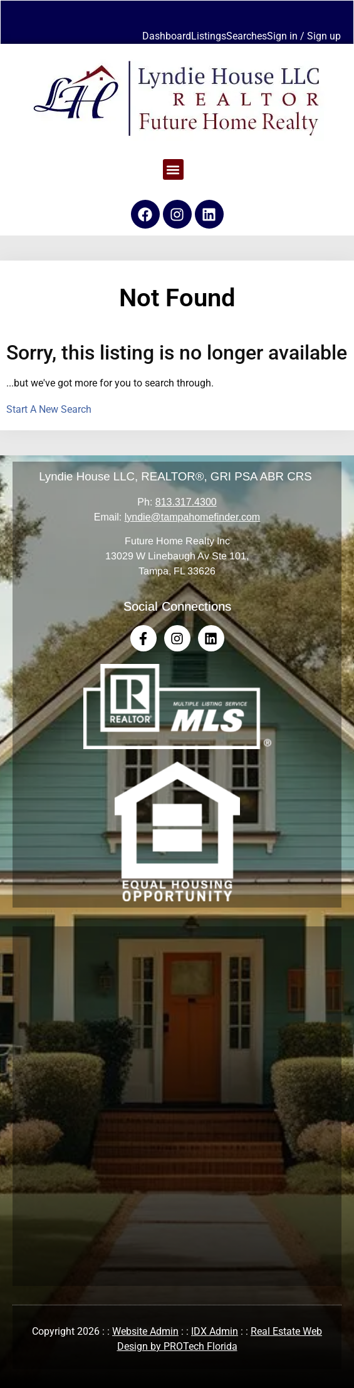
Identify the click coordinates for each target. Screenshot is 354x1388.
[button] (173, 169)
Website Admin (145, 1331)
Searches (246, 36)
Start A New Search (48, 409)
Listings (208, 36)
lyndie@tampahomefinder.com (192, 517)
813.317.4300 (186, 502)
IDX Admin (214, 1331)
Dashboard (166, 36)
